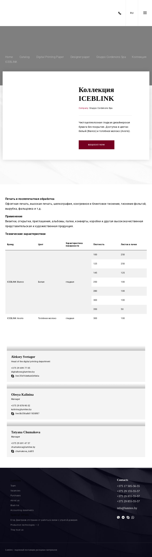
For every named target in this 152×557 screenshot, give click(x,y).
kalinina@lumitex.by (21, 409)
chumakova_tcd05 (22, 451)
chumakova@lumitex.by (23, 447)
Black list (14, 505)
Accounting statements (22, 510)
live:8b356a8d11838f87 (25, 413)
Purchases (15, 495)
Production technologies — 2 (24, 525)
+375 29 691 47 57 (20, 443)
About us (15, 500)
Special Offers (19, 515)
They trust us (16, 530)
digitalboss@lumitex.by (23, 372)
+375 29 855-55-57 (128, 496)
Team (13, 486)
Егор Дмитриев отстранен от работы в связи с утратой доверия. (44, 520)
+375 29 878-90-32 (20, 405)
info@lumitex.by (127, 508)
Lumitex (15, 480)
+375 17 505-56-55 (128, 486)
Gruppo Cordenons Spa (100, 108)
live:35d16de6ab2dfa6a (25, 376)
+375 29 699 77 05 (20, 368)
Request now (96, 144)
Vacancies (15, 490)
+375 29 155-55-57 (128, 491)
